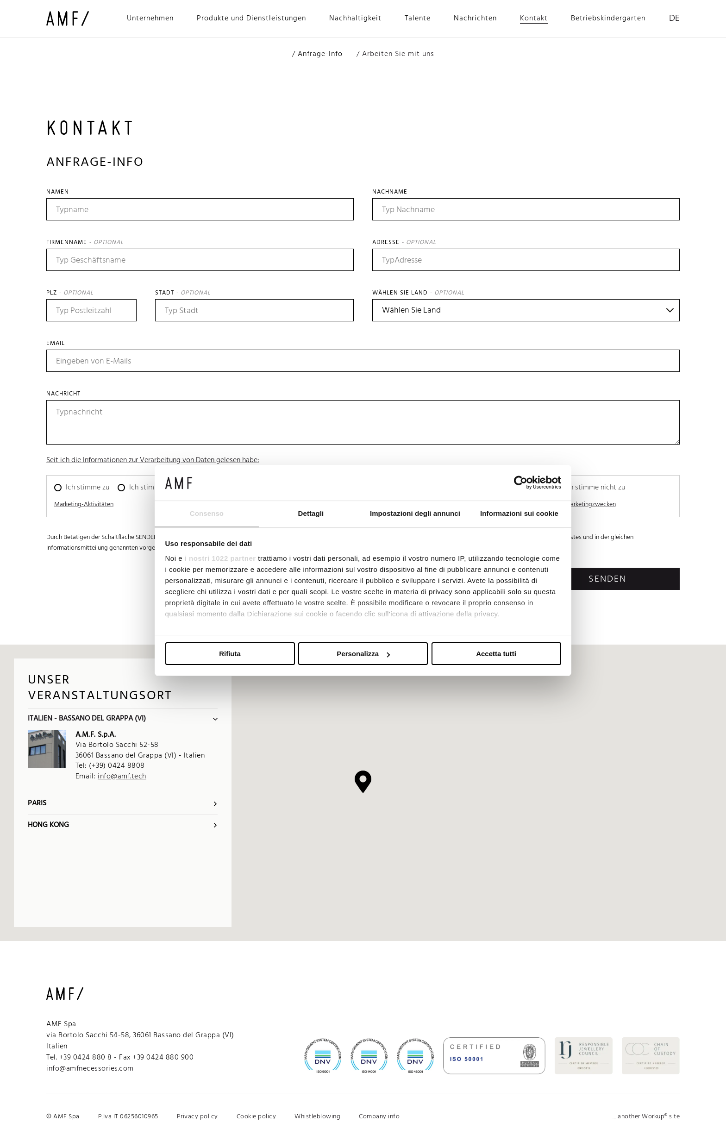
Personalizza (363, 654)
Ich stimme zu (87, 487)
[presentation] (116, 586)
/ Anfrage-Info (317, 54)
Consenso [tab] (207, 513)
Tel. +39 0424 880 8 (79, 1057)
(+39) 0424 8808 (117, 766)
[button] (363, 782)
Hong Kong (123, 825)
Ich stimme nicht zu (159, 487)
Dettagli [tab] (311, 513)
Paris (123, 803)
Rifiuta (230, 654)
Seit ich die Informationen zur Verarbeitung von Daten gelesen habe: (152, 460)
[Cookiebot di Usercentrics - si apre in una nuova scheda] (520, 482)
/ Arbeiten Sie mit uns (395, 54)
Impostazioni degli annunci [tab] (415, 513)
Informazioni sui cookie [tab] (519, 513)
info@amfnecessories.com (90, 1069)
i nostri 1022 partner (220, 558)
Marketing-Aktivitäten (83, 504)
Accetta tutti (496, 654)
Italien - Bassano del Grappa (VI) (123, 719)
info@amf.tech (122, 777)
